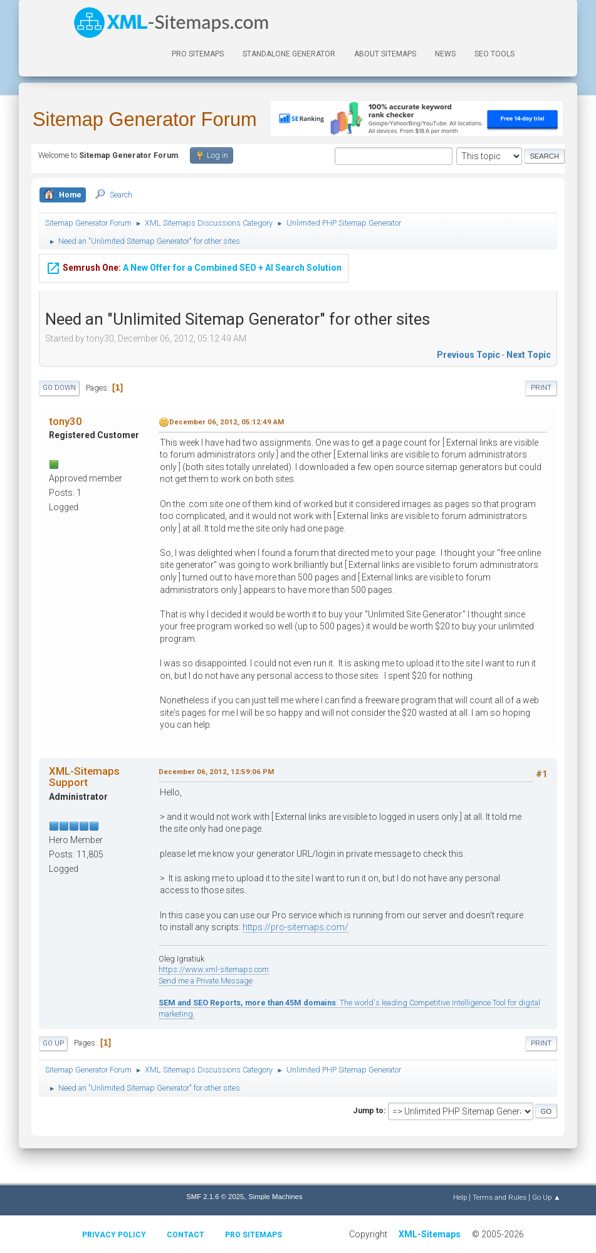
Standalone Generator (289, 54)
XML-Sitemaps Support (84, 777)
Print (541, 388)
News (445, 54)
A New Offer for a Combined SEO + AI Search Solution (194, 266)
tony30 (65, 421)
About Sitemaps (385, 54)
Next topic (528, 355)
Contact (185, 1234)
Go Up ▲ (546, 1197)
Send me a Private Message (206, 980)
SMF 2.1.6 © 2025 (215, 1196)
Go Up (53, 1043)
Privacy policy (114, 1234)
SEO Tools (494, 54)
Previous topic (468, 355)
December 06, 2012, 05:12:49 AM (226, 421)
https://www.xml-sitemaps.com (214, 969)
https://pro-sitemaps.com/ (295, 927)
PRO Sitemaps (198, 54)
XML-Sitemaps (430, 1234)
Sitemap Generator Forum (145, 119)
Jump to (368, 1110)
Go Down (59, 388)
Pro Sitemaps (253, 1234)
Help (460, 1197)
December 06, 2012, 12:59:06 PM (216, 771)
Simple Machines (275, 1196)
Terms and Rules (499, 1197)
